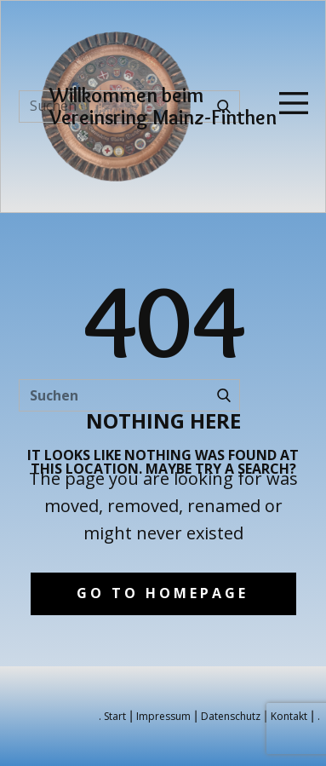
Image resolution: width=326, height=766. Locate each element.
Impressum (163, 716)
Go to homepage (163, 593)
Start (115, 716)
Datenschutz (230, 716)
